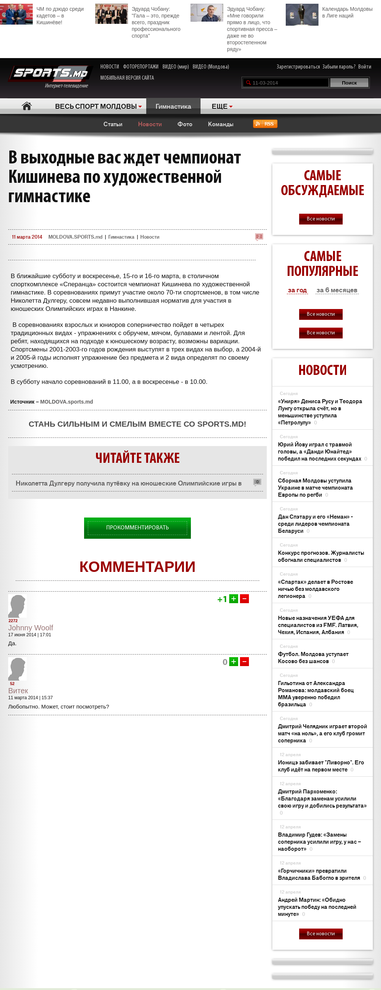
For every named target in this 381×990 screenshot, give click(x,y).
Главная (26, 106)
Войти (364, 67)
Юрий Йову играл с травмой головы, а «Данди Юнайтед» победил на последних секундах (322, 451)
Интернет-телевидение (50, 77)
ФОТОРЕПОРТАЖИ (141, 67)
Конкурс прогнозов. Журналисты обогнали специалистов (321, 556)
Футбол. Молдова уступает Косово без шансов (313, 657)
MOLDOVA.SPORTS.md (75, 236)
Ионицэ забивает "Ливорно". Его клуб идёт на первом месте (321, 765)
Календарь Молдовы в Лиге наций (329, 11)
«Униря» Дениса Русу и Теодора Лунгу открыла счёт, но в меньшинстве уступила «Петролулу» (320, 411)
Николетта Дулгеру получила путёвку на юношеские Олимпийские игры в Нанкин (129, 484)
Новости (150, 124)
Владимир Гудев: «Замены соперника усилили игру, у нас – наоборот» (319, 841)
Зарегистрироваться (298, 67)
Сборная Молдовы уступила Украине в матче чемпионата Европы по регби (315, 487)
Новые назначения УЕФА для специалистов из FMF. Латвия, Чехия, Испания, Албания (318, 624)
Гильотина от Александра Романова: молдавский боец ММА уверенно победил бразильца (316, 693)
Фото (184, 124)
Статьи (112, 124)
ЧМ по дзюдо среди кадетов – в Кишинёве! (42, 14)
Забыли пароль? (339, 67)
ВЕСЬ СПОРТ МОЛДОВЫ (96, 105)
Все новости (321, 219)
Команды (221, 124)
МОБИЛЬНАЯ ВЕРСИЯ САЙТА (127, 78)
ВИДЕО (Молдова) (211, 67)
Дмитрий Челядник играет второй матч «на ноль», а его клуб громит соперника (322, 733)
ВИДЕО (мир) (176, 67)
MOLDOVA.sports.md (66, 402)
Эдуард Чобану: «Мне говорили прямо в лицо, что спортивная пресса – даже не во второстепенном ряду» (233, 28)
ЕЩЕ (220, 105)
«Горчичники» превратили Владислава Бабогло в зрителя (322, 874)
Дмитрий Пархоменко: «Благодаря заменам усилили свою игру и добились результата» (322, 801)
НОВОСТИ (109, 67)
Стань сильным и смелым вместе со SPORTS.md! (137, 424)
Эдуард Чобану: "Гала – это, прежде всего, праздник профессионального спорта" (137, 21)
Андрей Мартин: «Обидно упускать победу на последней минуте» (317, 906)
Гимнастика (173, 105)
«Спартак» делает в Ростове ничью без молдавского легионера (315, 588)
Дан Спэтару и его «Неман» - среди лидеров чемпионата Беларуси (315, 523)
